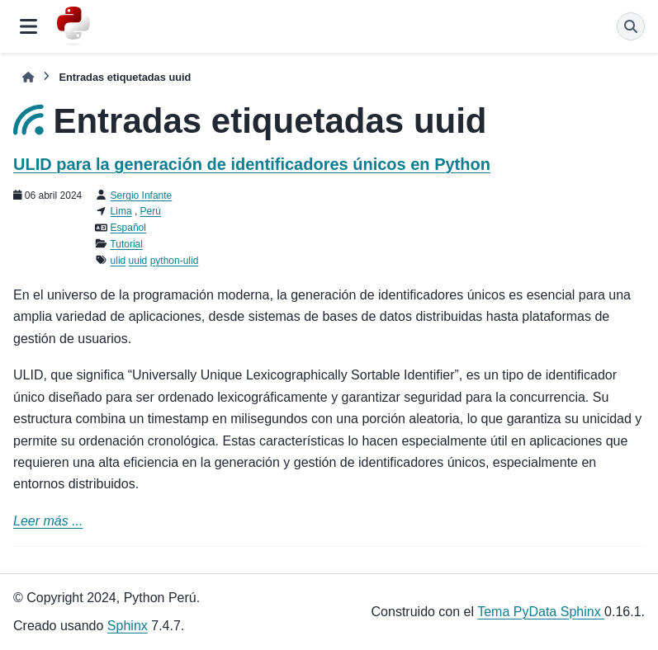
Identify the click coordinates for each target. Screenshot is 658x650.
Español (128, 227)
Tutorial (126, 244)
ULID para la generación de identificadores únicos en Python (251, 164)
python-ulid (174, 260)
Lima (121, 211)
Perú (150, 211)
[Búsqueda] (631, 26)
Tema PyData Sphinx (540, 612)
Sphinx (127, 626)
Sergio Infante (142, 195)
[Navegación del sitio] (28, 26)
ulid (118, 260)
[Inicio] (28, 77)
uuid (138, 260)
